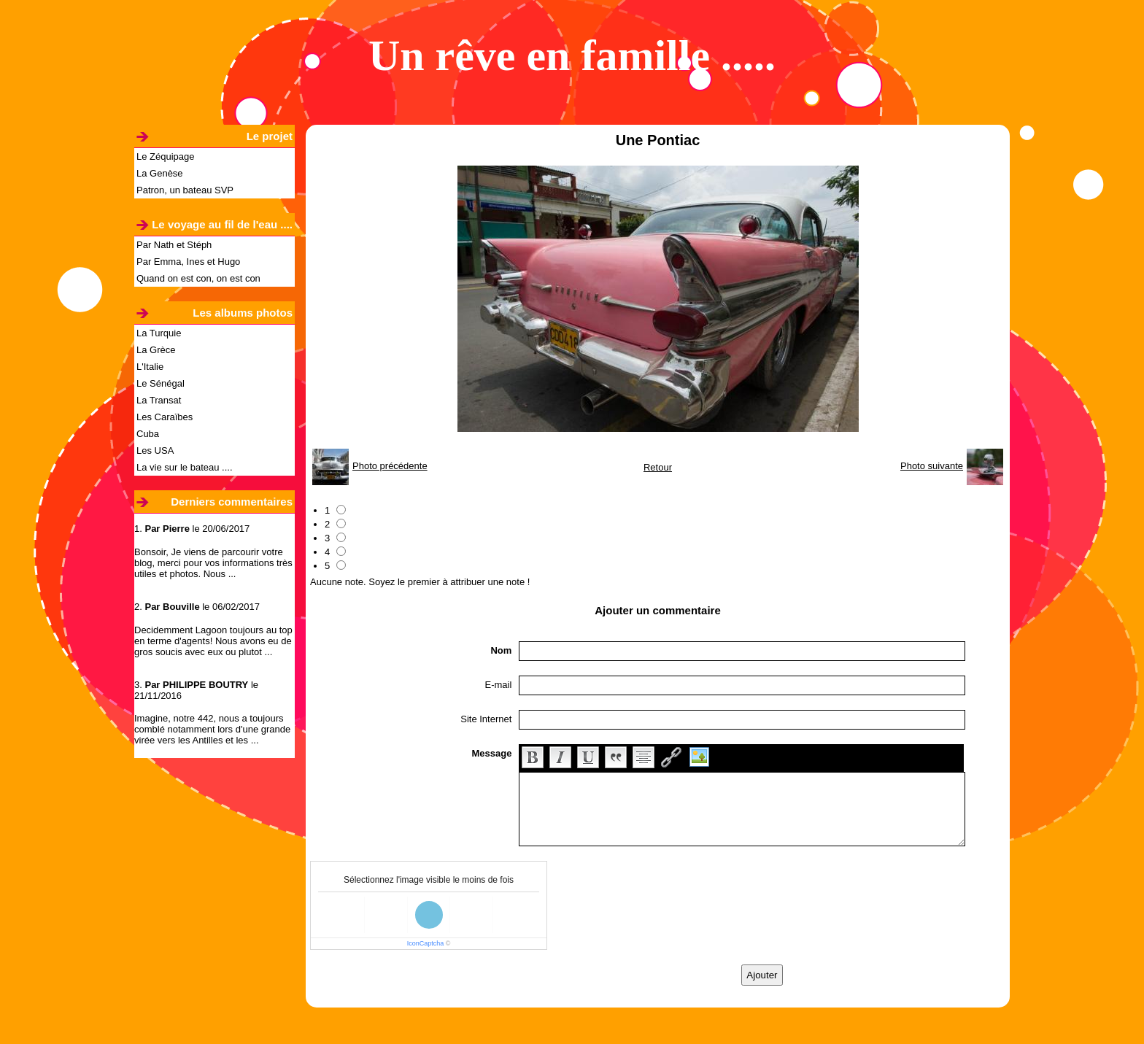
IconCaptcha (425, 943)
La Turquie (158, 333)
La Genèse (159, 173)
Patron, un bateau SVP (184, 190)
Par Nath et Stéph (174, 244)
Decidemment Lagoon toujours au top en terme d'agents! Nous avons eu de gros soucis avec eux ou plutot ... (213, 641)
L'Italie (149, 366)
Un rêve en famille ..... (572, 55)
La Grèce (155, 349)
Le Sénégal (160, 383)
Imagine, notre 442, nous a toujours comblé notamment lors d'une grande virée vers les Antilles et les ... (212, 729)
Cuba (147, 433)
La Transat (158, 400)
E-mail (498, 684)
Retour (658, 467)
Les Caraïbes (164, 416)
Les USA (155, 450)
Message (491, 753)
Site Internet (485, 719)
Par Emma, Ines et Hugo (188, 261)
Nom (500, 650)
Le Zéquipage (165, 156)
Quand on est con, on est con (198, 278)
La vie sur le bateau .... (184, 467)
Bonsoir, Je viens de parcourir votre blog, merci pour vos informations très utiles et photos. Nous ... (213, 562)
